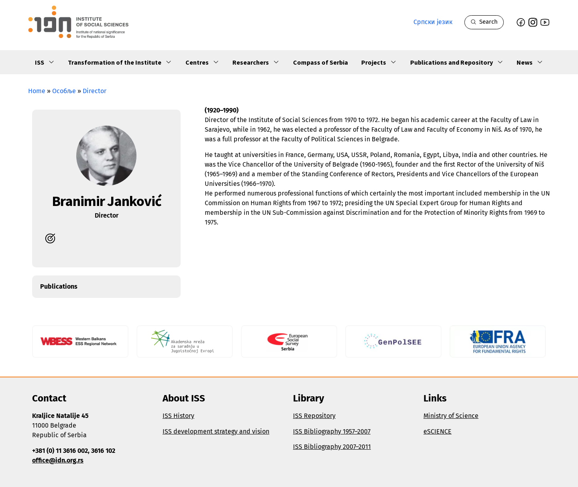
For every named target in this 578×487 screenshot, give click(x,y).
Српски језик (432, 22)
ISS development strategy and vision (216, 431)
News (530, 62)
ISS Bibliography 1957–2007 (331, 431)
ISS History (178, 416)
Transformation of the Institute (120, 62)
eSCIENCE (437, 431)
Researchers (255, 62)
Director (94, 91)
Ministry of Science (450, 416)
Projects (379, 62)
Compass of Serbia (320, 62)
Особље (64, 91)
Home (36, 91)
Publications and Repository (456, 62)
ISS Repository (314, 416)
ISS (45, 62)
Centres (202, 62)
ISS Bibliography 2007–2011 (332, 446)
